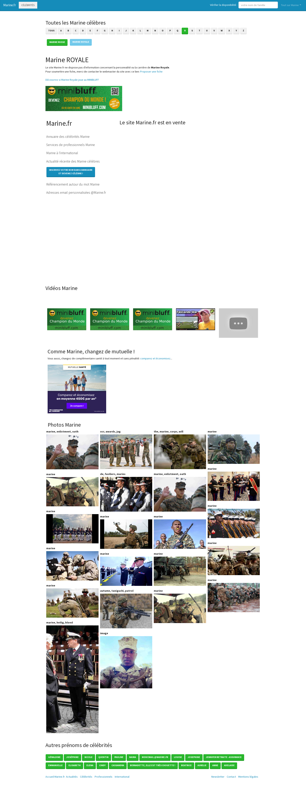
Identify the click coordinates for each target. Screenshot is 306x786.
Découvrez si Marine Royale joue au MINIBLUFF (72, 79)
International (122, 776)
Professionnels (103, 776)
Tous (51, 30)
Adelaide (229, 765)
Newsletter (217, 776)
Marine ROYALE (80, 41)
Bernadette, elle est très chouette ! (152, 765)
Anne (215, 765)
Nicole (89, 757)
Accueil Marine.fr (55, 776)
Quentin (103, 757)
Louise (178, 757)
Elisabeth (74, 765)
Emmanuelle (55, 765)
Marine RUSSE (57, 42)
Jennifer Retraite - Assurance (224, 757)
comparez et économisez (155, 358)
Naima (132, 757)
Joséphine (72, 757)
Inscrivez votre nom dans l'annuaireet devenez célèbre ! (71, 171)
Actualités (72, 776)
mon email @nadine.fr (155, 757)
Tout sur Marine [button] (290, 5)
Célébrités (28, 5)
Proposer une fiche (151, 71)
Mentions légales (248, 776)
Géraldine (54, 757)
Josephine (194, 757)
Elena (89, 765)
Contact (231, 776)
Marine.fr (9, 5)
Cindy (102, 765)
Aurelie (201, 765)
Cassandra (117, 765)
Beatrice (186, 765)
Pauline (118, 757)
